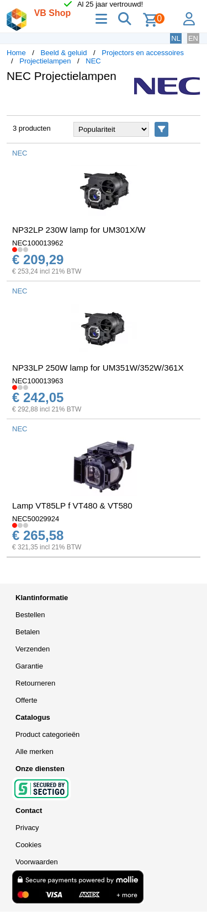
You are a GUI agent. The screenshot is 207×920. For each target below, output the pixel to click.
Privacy (27, 827)
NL (176, 38)
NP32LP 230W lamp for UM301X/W (78, 229)
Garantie (29, 666)
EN (193, 38)
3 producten (32, 128)
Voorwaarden (36, 862)
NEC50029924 (35, 519)
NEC (93, 61)
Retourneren (35, 683)
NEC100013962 (37, 243)
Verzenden (32, 649)
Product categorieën (47, 734)
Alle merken (34, 751)
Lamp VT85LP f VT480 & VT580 (72, 505)
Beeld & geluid (64, 53)
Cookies (28, 845)
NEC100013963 (37, 381)
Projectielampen (45, 61)
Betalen (27, 632)
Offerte (26, 700)
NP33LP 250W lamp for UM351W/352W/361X (98, 367)
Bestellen (30, 615)
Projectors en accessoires (143, 53)
